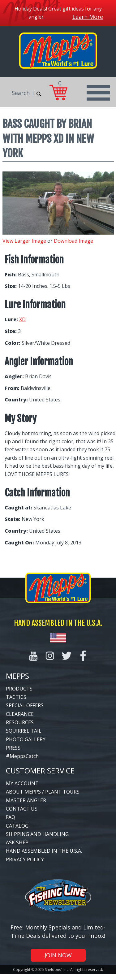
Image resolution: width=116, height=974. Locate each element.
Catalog (17, 825)
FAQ (10, 817)
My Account (22, 783)
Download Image (73, 240)
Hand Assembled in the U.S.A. (44, 850)
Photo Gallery (25, 739)
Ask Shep (17, 842)
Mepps (17, 676)
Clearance (20, 714)
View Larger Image (24, 240)
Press (13, 747)
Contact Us (21, 808)
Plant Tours (62, 791)
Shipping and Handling (37, 834)
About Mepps (23, 791)
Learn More (87, 16)
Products (19, 688)
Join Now (58, 955)
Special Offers (25, 705)
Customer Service (40, 770)
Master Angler (26, 800)
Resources (20, 722)
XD (22, 319)
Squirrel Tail (23, 730)
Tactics (16, 697)
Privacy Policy (25, 859)
